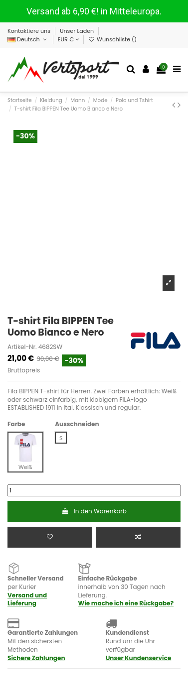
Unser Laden (77, 31)
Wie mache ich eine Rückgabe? (126, 603)
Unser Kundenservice (138, 658)
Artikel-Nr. (22, 347)
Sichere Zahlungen (36, 658)
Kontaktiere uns (29, 31)
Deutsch (27, 39)
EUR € (68, 39)
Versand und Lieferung (27, 599)
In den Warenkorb (94, 511)
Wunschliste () (112, 39)
